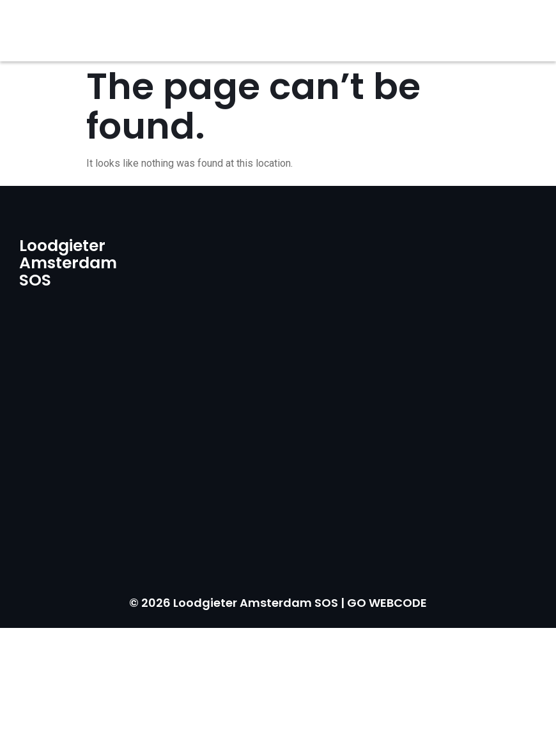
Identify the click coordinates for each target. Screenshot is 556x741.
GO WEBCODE (387, 603)
